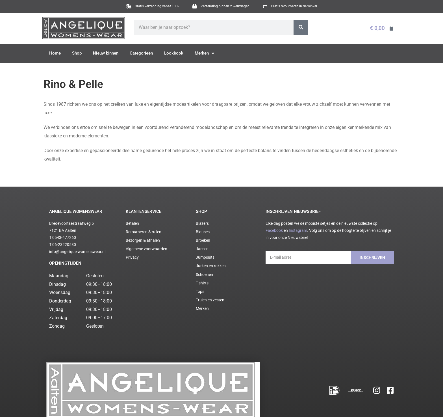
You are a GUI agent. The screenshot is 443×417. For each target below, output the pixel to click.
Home (55, 53)
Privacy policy (135, 405)
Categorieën (141, 53)
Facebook (274, 230)
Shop (77, 53)
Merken (204, 53)
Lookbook (173, 53)
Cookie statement (158, 405)
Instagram (298, 230)
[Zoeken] (301, 27)
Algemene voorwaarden (107, 405)
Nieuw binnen (105, 53)
